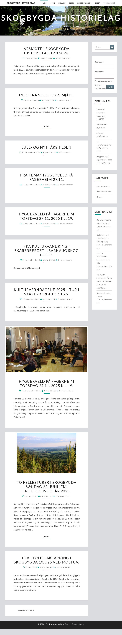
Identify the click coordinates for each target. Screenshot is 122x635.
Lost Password (100, 88)
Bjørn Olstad (46, 58)
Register (98, 85)
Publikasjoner (109, 3)
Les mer (47, 126)
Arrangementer (103, 186)
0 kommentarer (63, 58)
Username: (99, 62)
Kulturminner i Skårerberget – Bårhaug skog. (103, 238)
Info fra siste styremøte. (46, 95)
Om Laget (61, 3)
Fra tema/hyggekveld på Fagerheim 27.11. (46, 177)
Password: (99, 71)
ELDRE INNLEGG (26, 610)
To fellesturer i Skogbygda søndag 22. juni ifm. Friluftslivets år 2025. (46, 486)
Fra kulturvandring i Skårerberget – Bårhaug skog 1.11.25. (47, 250)
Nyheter (100, 197)
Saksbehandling (83, 3)
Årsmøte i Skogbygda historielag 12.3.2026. (46, 51)
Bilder (71, 3)
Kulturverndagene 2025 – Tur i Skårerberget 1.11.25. (46, 291)
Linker (97, 3)
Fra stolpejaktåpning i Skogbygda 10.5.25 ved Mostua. (46, 560)
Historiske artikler (104, 191)
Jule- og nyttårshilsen (46, 147)
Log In (110, 87)
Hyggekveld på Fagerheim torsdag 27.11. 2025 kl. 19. (46, 216)
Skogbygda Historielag (21, 2)
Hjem (44, 3)
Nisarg (81, 624)
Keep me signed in (104, 81)
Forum (52, 3)
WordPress (65, 624)
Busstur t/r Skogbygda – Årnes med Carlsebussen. (104, 278)
